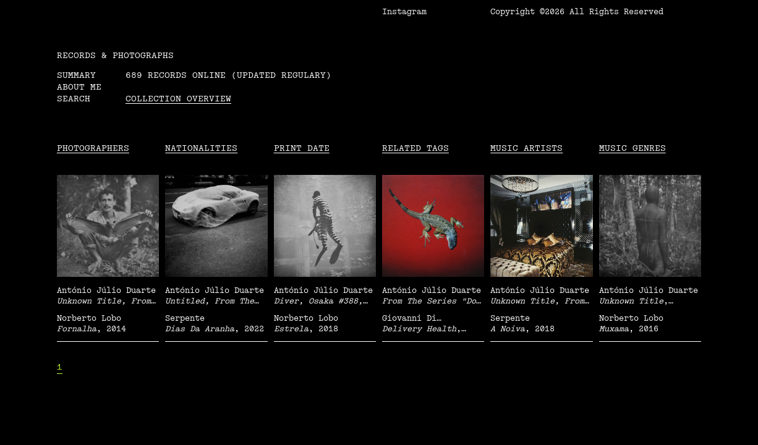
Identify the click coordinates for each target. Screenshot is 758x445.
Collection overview (178, 98)
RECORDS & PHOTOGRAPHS (115, 55)
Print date (302, 148)
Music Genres (632, 148)
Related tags (415, 148)
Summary (76, 75)
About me (79, 87)
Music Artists (526, 148)
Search (73, 98)
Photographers (93, 148)
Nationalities (201, 148)
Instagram (404, 12)
